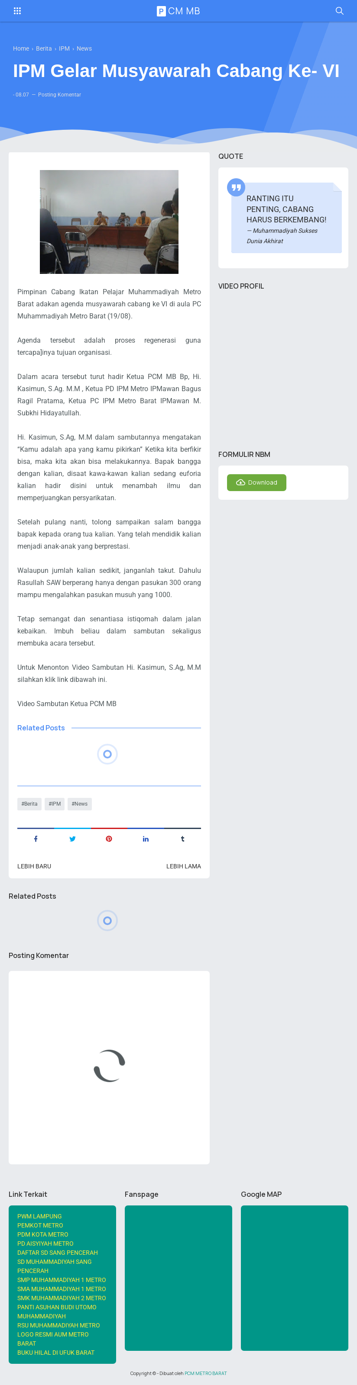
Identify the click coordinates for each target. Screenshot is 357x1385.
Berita (31, 804)
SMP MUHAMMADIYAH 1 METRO (61, 1279)
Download (262, 482)
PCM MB (180, 11)
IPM (56, 804)
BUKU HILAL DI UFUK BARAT (55, 1352)
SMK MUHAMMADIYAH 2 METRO (61, 1298)
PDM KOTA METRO (42, 1234)
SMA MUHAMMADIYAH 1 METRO (61, 1288)
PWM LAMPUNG (39, 1216)
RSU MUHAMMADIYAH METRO (58, 1325)
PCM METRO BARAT (206, 1373)
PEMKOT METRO (40, 1225)
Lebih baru (34, 866)
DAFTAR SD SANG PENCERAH (57, 1252)
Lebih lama (183, 866)
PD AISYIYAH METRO (45, 1243)
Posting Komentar (59, 95)
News (81, 804)
